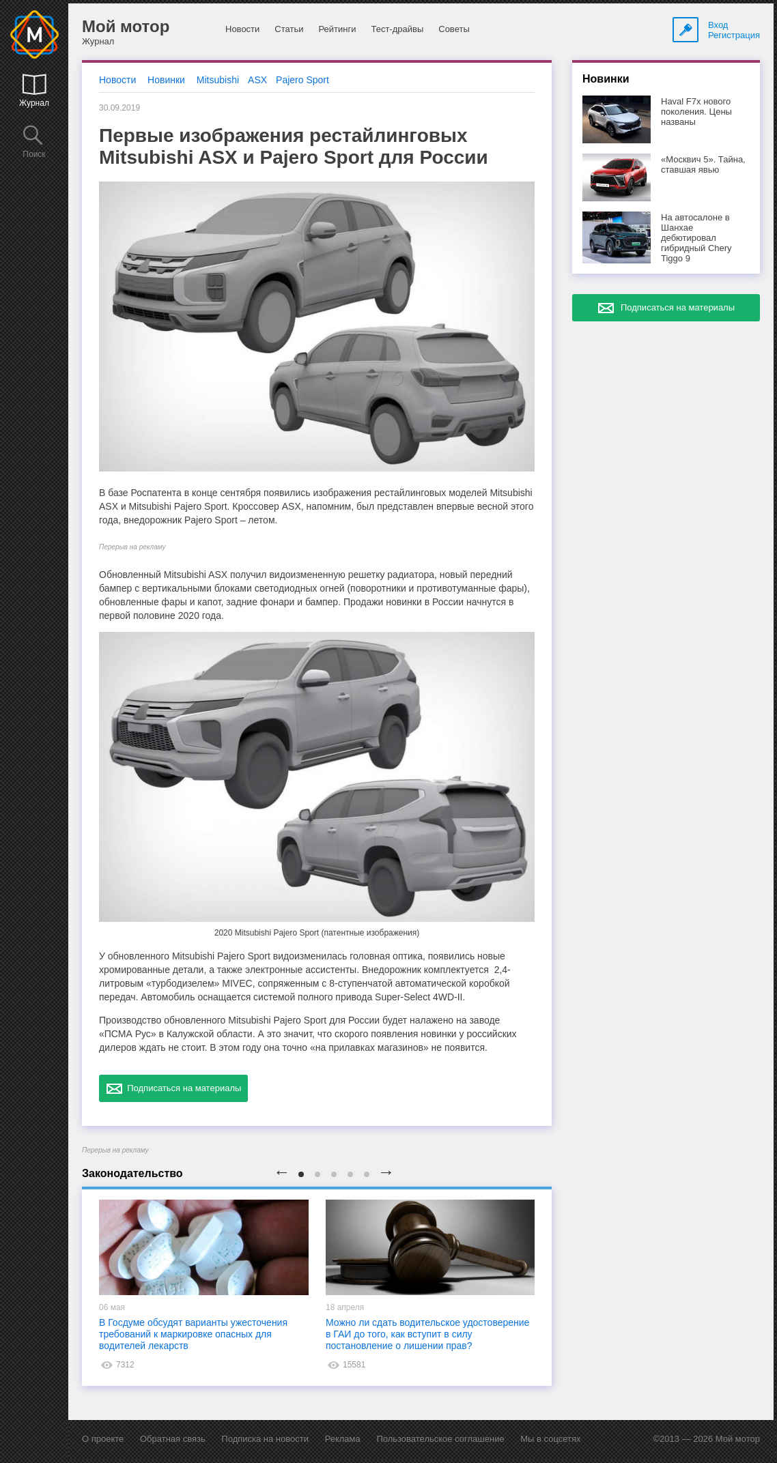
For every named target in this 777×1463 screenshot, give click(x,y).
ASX (257, 79)
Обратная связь (173, 1439)
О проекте (103, 1439)
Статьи (288, 29)
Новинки (166, 79)
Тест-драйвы (397, 29)
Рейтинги (337, 29)
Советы (453, 29)
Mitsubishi (218, 79)
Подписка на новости (265, 1439)
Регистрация (734, 35)
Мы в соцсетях (550, 1439)
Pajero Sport (302, 79)
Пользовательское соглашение (440, 1439)
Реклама (343, 1439)
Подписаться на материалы (173, 1088)
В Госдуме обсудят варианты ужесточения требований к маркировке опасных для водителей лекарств (193, 1334)
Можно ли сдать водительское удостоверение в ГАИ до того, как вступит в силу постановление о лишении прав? (427, 1334)
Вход (718, 25)
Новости (242, 29)
